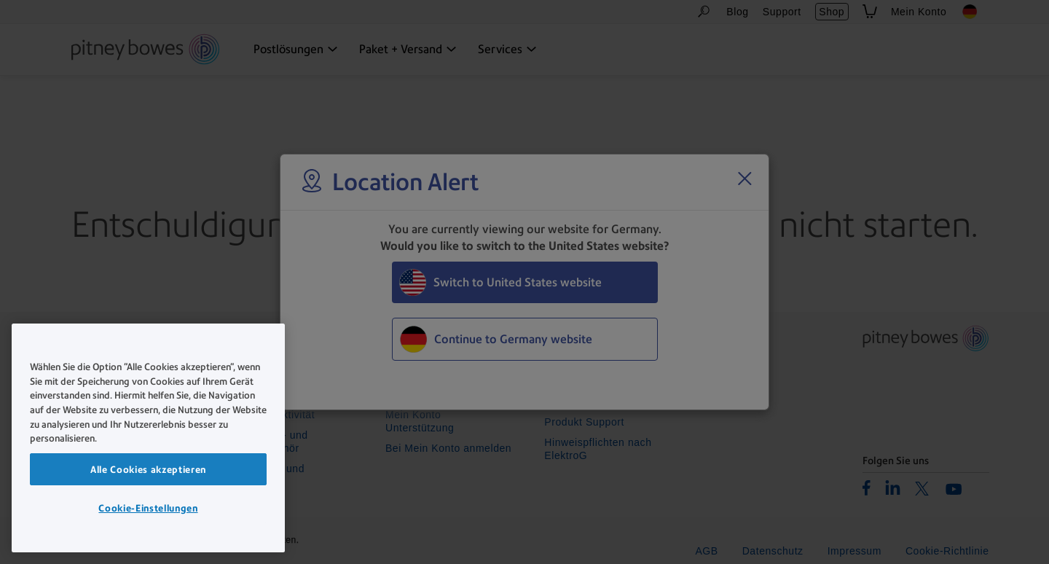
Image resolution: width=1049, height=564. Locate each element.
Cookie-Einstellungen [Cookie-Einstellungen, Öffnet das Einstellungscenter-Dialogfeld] (147, 508)
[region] (148, 438)
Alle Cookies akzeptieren (148, 469)
